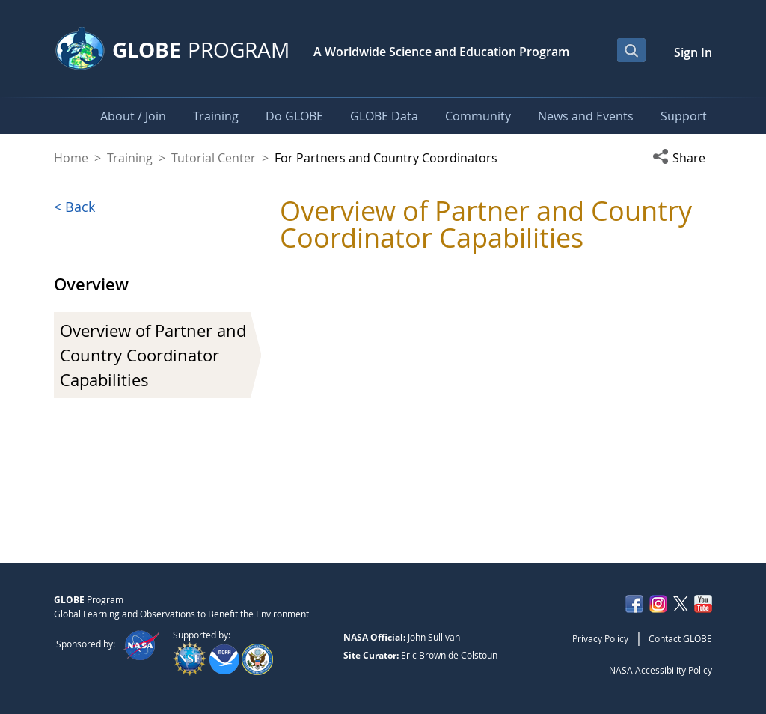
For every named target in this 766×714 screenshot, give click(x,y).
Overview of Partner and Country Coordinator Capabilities (153, 355)
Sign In (693, 52)
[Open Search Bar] (631, 50)
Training (130, 158)
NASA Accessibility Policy (660, 670)
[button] (682, 158)
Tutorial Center (213, 158)
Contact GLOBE (680, 638)
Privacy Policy (600, 638)
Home (71, 158)
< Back (74, 207)
